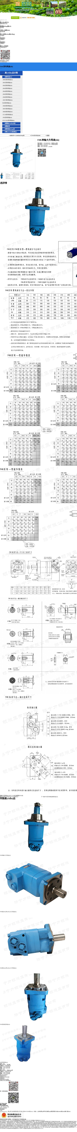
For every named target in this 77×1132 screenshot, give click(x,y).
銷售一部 (2, 1063)
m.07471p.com (3, 1111)
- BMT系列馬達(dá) (7, 108)
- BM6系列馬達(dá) (7, 97)
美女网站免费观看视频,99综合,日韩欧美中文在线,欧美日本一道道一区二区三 (20, 1126)
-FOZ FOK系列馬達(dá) (8, 120)
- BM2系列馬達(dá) (7, 85)
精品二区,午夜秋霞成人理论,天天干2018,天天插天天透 (55, 1122)
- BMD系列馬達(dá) (7, 105)
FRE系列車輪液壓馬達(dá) (51, 796)
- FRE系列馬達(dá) (7, 117)
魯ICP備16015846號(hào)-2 (27, 1111)
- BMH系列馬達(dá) (7, 111)
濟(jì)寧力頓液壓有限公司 (14, 1111)
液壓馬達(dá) (8, 77)
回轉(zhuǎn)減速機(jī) (11, 131)
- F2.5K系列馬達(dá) (7, 114)
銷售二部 (2, 1069)
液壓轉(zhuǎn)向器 (10, 123)
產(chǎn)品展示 (4, 1074)
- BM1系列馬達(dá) (7, 82)
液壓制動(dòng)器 (10, 129)
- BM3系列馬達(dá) (7, 88)
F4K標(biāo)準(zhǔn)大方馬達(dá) (10, 796)
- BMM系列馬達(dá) (7, 79)
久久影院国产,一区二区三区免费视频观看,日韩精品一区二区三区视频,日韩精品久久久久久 (22, 1120)
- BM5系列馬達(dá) (7, 94)
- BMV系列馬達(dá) (7, 100)
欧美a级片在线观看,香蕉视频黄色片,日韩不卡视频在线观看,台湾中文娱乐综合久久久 (22, 1128)
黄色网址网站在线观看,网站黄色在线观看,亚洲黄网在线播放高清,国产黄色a (55, 1123)
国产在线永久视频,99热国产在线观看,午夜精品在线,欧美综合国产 (16, 1121)
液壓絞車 (7, 126)
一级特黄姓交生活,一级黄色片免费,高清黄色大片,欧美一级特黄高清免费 (24, 1122)
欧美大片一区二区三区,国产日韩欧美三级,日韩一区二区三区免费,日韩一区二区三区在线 (27, 1127)
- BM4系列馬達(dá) (7, 91)
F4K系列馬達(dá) (6, 103)
